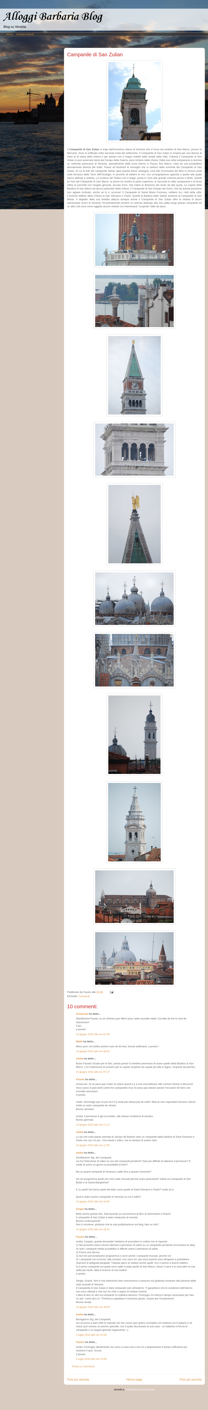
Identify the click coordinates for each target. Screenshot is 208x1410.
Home (9, 34)
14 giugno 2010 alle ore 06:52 (93, 1051)
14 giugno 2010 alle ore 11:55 (93, 1145)
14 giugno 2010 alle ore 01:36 (93, 1034)
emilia (79, 1058)
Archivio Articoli (25, 34)
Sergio (80, 1208)
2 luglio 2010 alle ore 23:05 (91, 1358)
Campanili (84, 996)
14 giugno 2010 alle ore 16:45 (93, 1201)
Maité (79, 1041)
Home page (134, 1379)
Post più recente (78, 1379)
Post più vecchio (190, 1379)
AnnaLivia (82, 1013)
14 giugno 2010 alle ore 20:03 (93, 1306)
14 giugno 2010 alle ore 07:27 (93, 1071)
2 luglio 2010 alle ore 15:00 (91, 1334)
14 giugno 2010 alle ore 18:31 (93, 1229)
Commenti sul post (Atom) (140, 1389)
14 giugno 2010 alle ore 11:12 (93, 1124)
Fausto (80, 1079)
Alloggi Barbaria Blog (52, 16)
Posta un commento (83, 1366)
